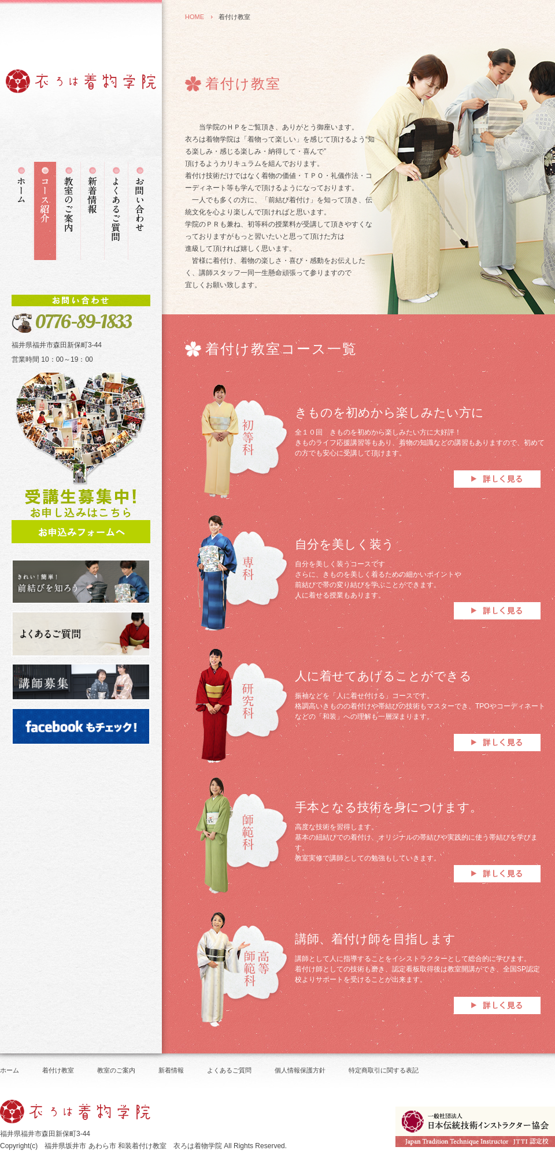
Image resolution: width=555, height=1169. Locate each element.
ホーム (9, 1070)
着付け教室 (58, 1070)
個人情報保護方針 (300, 1070)
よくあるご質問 (229, 1070)
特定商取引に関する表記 (384, 1070)
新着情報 (171, 1070)
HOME (194, 16)
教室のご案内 (116, 1070)
